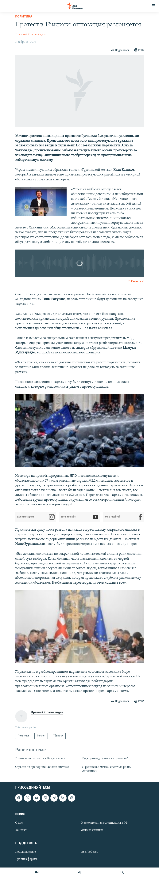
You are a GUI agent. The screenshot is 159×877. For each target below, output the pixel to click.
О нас (19, 822)
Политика (23, 16)
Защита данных (92, 830)
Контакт (20, 830)
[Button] (120, 50)
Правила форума (26, 859)
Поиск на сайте (25, 851)
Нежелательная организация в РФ (104, 822)
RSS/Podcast (89, 851)
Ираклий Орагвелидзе (30, 34)
